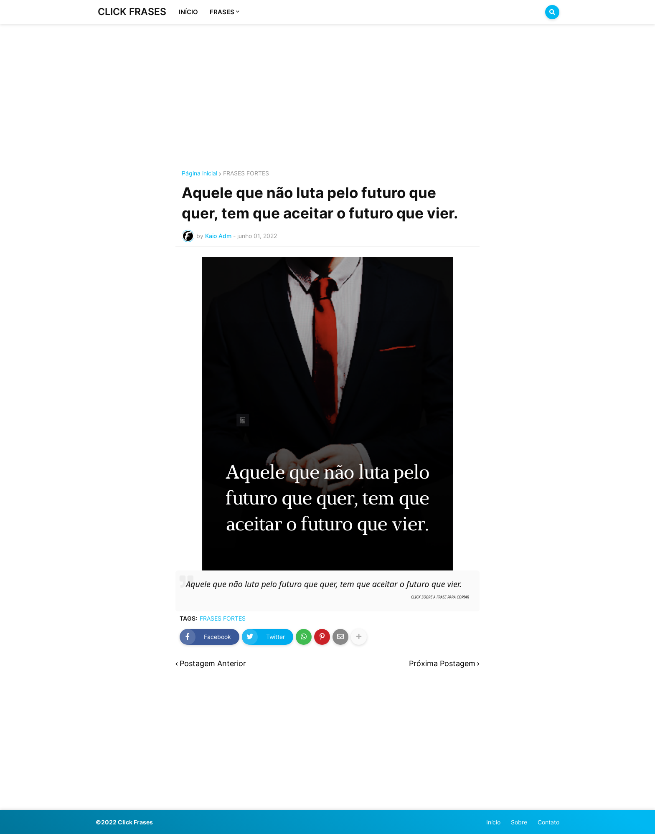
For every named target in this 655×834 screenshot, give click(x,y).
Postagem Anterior (213, 663)
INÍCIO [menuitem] (188, 12)
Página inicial (199, 173)
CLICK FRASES (132, 12)
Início (493, 822)
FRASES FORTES (246, 173)
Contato (548, 822)
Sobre (519, 822)
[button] (552, 12)
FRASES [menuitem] (222, 12)
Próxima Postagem (442, 663)
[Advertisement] (327, 86)
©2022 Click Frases (124, 822)
